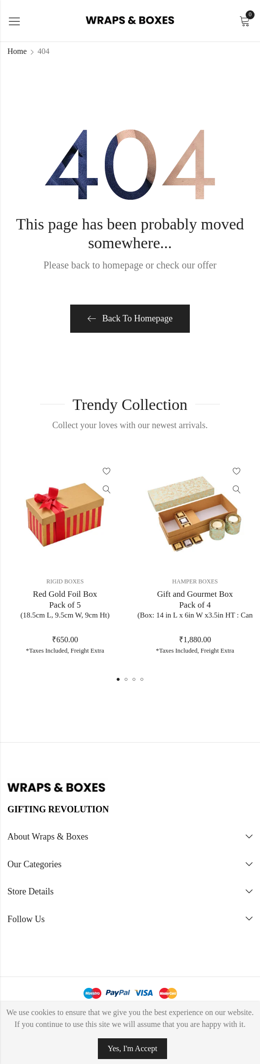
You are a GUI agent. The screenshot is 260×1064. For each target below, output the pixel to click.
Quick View (107, 489)
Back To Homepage (130, 318)
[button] (118, 679)
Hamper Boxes (194, 581)
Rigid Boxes (65, 581)
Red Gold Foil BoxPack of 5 (65, 605)
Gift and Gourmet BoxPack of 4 (195, 605)
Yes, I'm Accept (132, 1048)
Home (17, 51)
